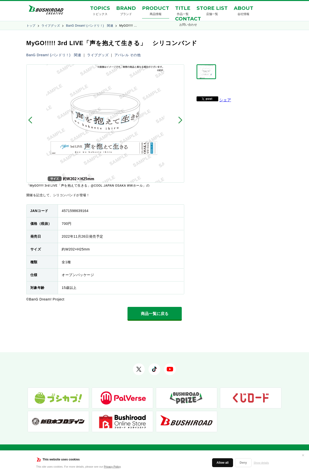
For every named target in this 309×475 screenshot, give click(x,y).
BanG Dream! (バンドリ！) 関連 (89, 25)
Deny (243, 462)
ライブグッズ (50, 25)
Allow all (223, 462)
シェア (225, 100)
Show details (261, 462)
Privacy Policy (112, 466)
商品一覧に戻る (154, 314)
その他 (135, 55)
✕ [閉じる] (303, 455)
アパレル (121, 55)
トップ (31, 25)
